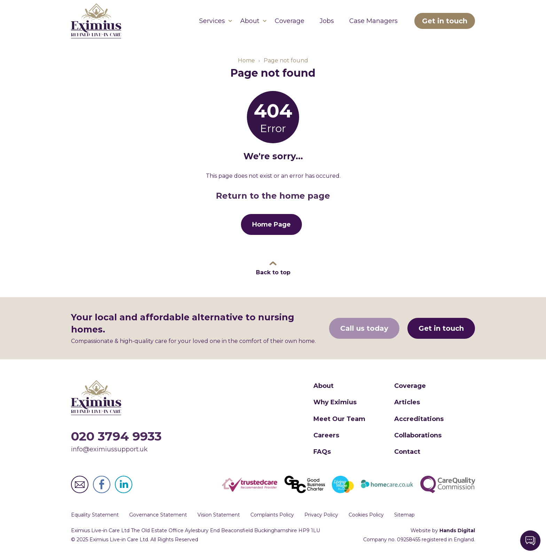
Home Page (271, 224)
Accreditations (419, 419)
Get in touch (444, 21)
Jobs (327, 21)
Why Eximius (335, 402)
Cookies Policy (366, 515)
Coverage (289, 21)
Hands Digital (457, 530)
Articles (407, 402)
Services (212, 21)
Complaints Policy (272, 515)
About (249, 21)
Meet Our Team (339, 419)
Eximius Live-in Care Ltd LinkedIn (123, 484)
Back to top (273, 272)
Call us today (364, 328)
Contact (407, 452)
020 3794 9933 (116, 436)
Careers (326, 435)
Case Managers (373, 21)
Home (246, 60)
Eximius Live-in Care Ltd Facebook (101, 484)
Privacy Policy (321, 515)
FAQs (322, 452)
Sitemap (404, 515)
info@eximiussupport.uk (109, 449)
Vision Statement (218, 515)
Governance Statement (158, 515)
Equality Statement (95, 515)
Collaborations (418, 435)
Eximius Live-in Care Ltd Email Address (79, 484)
